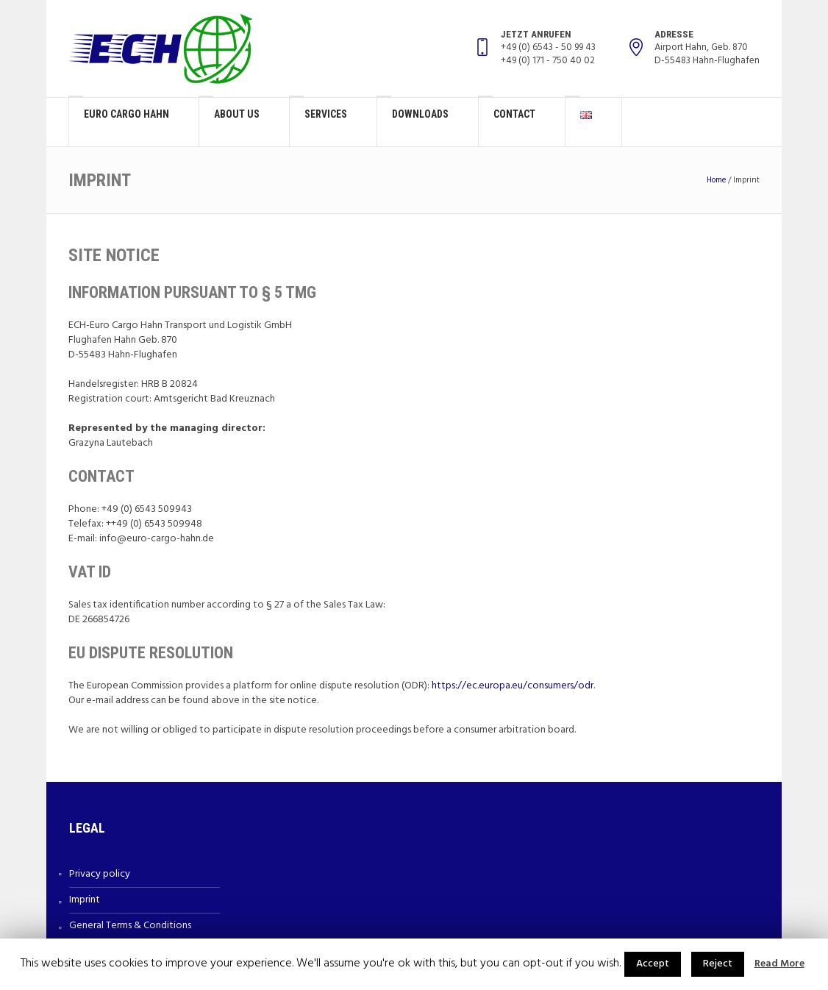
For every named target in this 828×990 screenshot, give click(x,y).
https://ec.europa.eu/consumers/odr (512, 685)
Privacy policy (99, 874)
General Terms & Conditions (130, 925)
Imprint (84, 899)
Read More (779, 964)
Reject (717, 963)
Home (716, 180)
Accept (652, 963)
